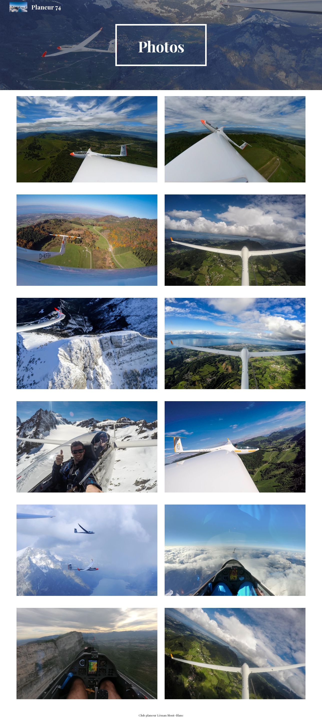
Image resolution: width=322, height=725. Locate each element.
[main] (161, 45)
